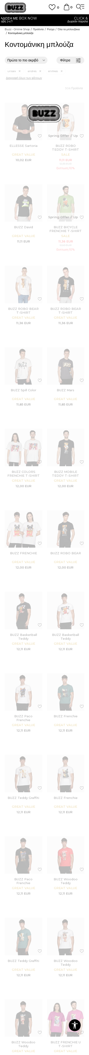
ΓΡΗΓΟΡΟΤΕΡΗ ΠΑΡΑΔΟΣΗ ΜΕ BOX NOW (44, 18)
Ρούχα (50, 29)
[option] (44, 20)
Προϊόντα (38, 29)
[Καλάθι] (66, 9)
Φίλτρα (70, 60)
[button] (75, 1025)
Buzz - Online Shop (17, 29)
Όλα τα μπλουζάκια (69, 29)
